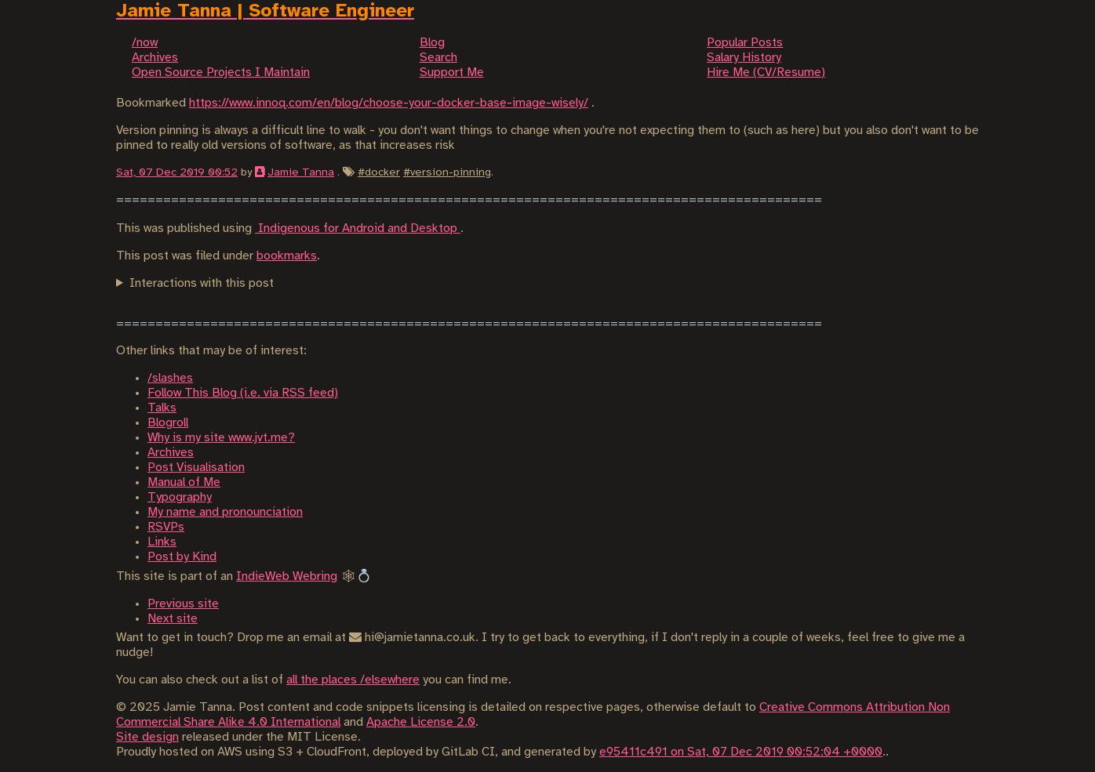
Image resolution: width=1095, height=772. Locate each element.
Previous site (183, 604)
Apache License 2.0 (420, 722)
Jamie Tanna (300, 172)
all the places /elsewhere (353, 680)
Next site (172, 618)
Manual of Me (183, 482)
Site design (147, 737)
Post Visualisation (196, 467)
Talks (161, 408)
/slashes (170, 378)
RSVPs (165, 527)
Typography (179, 497)
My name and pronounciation (225, 512)
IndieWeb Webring (286, 576)
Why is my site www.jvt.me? (221, 437)
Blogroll (167, 422)
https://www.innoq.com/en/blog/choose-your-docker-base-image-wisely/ (388, 103)
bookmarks (286, 256)
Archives (170, 452)
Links (161, 542)
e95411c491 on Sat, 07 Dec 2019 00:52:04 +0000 (740, 752)
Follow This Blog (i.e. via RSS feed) (242, 393)
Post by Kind (181, 557)
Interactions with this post (201, 283)
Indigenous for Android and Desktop (357, 228)
